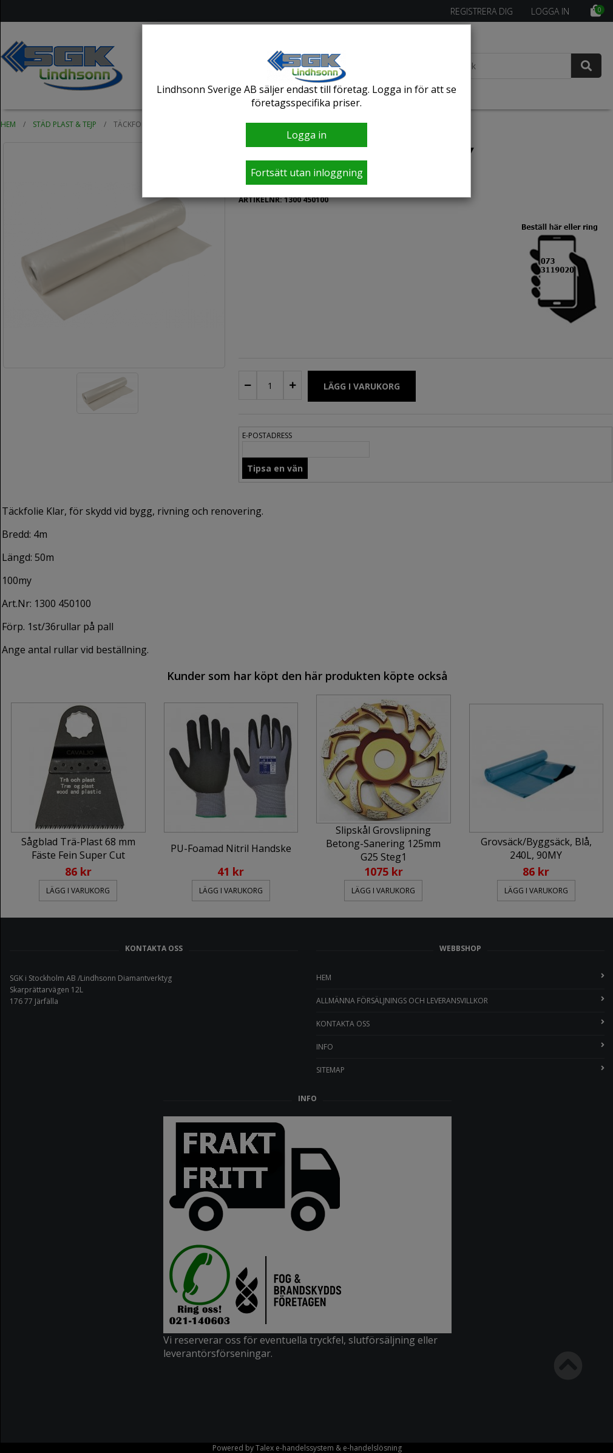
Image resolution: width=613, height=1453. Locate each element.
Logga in (306, 135)
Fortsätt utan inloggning (307, 172)
